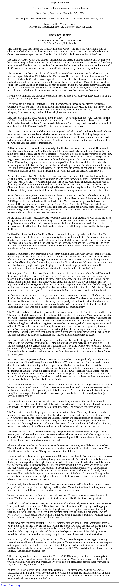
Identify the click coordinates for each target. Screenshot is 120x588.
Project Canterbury (10, 585)
